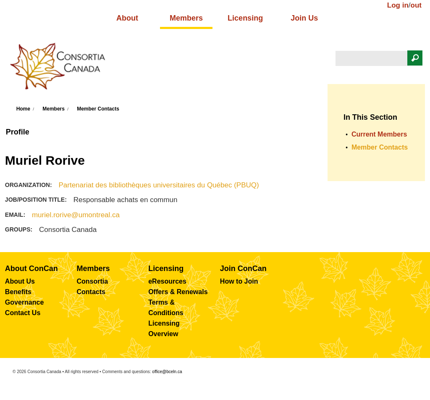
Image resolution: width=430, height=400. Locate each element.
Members (186, 18)
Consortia (92, 281)
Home (23, 109)
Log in (398, 5)
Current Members (379, 134)
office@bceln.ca (167, 371)
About (127, 18)
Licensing (245, 18)
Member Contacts (98, 109)
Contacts (91, 291)
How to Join (239, 281)
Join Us (304, 18)
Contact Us (22, 312)
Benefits (18, 291)
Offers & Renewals (177, 291)
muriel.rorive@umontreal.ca (76, 215)
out (416, 5)
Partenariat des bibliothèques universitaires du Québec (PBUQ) (158, 185)
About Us (20, 281)
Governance (24, 302)
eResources (167, 281)
